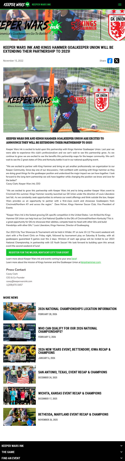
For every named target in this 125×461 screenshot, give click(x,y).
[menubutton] (120, 4)
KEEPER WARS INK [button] (13, 445)
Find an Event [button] (11, 458)
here (74, 258)
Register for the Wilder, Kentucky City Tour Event (39, 252)
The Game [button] (8, 452)
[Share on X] (116, 60)
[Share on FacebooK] (109, 60)
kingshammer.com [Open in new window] (91, 262)
